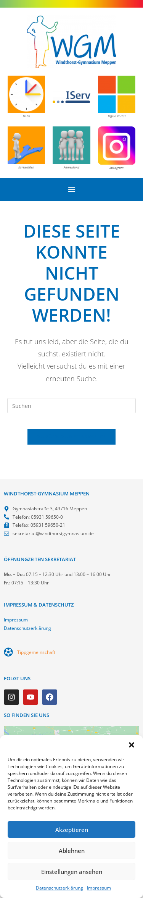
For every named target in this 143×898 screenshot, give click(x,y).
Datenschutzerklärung (59, 888)
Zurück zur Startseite (71, 436)
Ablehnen (72, 850)
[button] (131, 745)
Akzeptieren (71, 829)
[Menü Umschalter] (72, 189)
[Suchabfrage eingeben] (71, 405)
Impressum (99, 888)
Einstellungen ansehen (71, 871)
